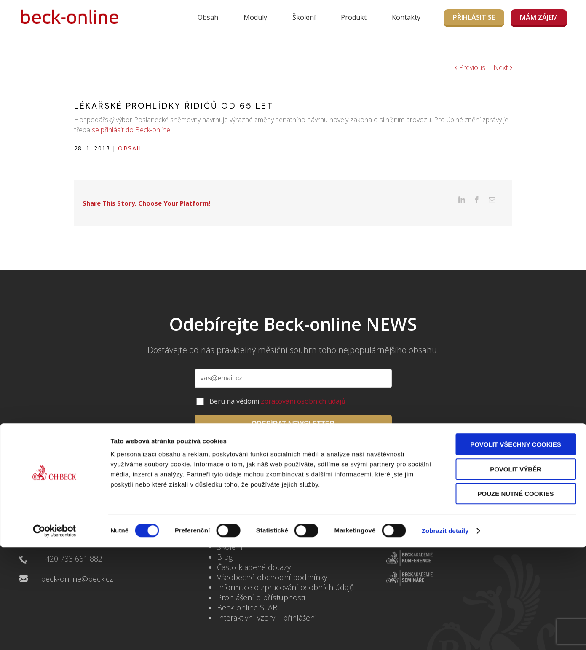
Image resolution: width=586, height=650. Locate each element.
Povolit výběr (515, 475)
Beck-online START (249, 594)
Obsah (208, 17)
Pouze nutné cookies (516, 499)
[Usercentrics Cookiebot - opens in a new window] (54, 536)
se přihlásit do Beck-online (131, 129)
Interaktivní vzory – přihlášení (267, 604)
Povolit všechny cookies (515, 450)
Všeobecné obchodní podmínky (272, 564)
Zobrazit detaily (445, 536)
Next (500, 67)
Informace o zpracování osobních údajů (285, 574)
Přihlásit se (474, 17)
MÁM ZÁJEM (539, 17)
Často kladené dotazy (254, 554)
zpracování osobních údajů (303, 388)
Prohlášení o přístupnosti (261, 584)
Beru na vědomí (277, 388)
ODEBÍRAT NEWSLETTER (293, 410)
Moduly (255, 17)
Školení (304, 17)
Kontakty (406, 17)
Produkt (354, 17)
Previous (472, 67)
